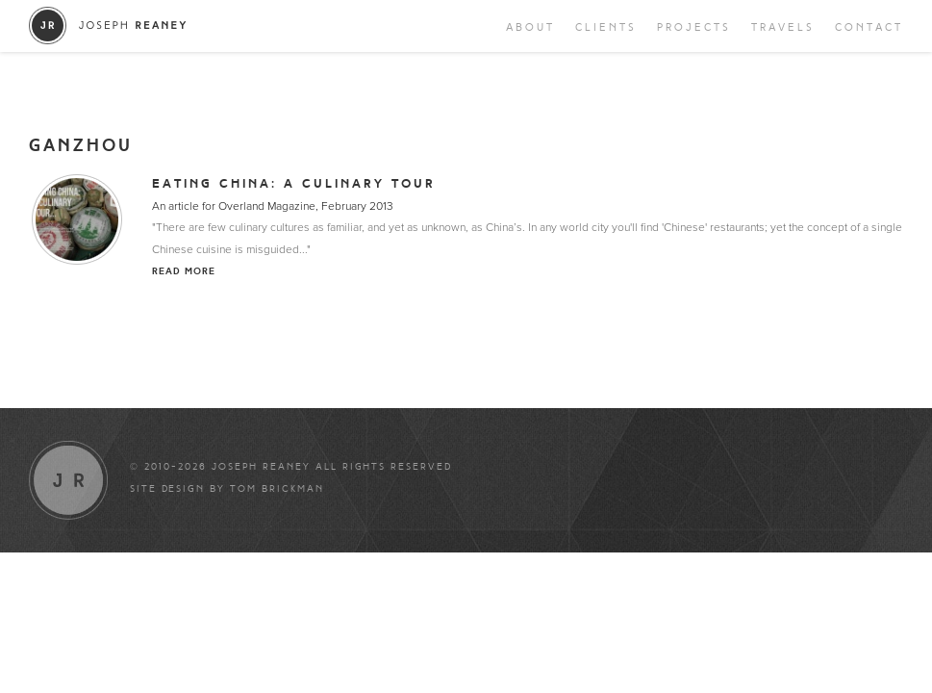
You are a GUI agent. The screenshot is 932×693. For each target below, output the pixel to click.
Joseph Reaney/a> (108, 25)
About (530, 27)
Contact (869, 27)
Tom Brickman (277, 489)
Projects (694, 27)
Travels (783, 27)
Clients (606, 27)
